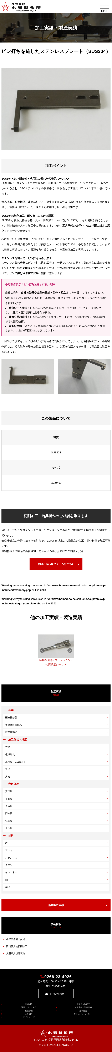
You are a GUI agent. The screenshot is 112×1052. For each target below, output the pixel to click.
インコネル (11, 872)
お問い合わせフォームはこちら (56, 564)
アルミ (8, 850)
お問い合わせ (57, 993)
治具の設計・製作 (28, 1007)
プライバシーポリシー (83, 1014)
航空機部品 (11, 732)
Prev (42, 650)
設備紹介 (83, 1011)
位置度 (8, 820)
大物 (7, 747)
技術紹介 (29, 1004)
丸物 (7, 769)
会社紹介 (29, 1014)
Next (69, 650)
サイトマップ (29, 1017)
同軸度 (8, 813)
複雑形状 (10, 754)
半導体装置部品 (13, 725)
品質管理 (29, 1011)
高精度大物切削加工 (16, 946)
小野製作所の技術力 (16, 939)
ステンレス (11, 857)
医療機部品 (11, 717)
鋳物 (7, 887)
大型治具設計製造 (15, 953)
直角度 (8, 806)
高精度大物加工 (83, 1004)
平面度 (8, 799)
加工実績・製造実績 (83, 1007)
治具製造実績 (56, 905)
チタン (8, 865)
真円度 (8, 791)
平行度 (8, 828)
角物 (7, 776)
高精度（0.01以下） (15, 762)
